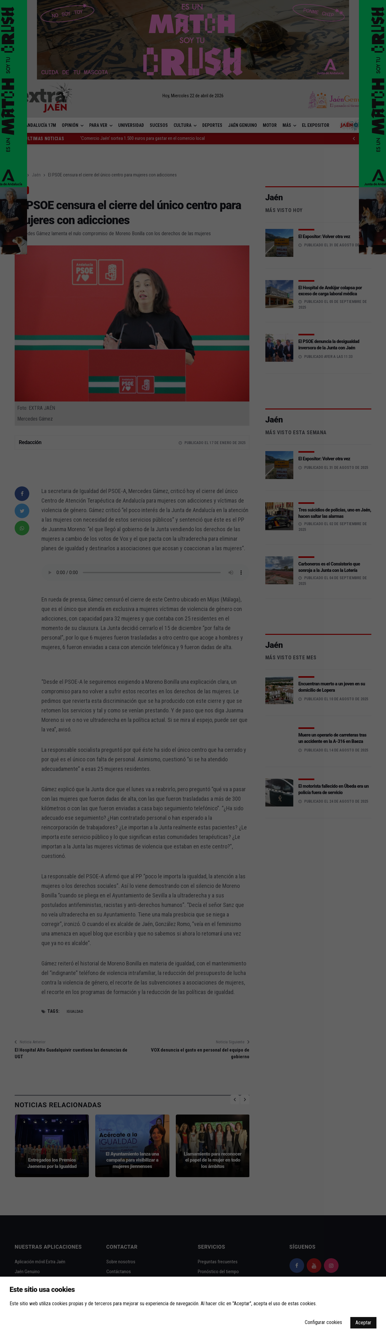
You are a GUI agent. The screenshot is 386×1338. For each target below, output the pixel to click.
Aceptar (363, 1323)
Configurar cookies (323, 1322)
